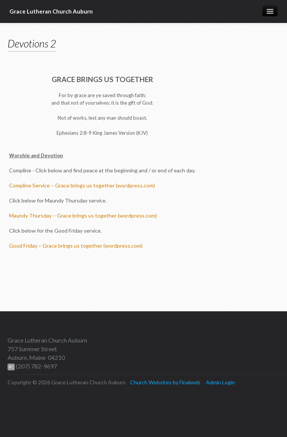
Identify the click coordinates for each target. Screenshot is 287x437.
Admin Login (220, 382)
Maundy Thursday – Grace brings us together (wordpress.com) (83, 215)
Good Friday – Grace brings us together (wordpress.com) (76, 245)
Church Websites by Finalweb (165, 382)
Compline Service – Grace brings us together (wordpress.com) (82, 185)
